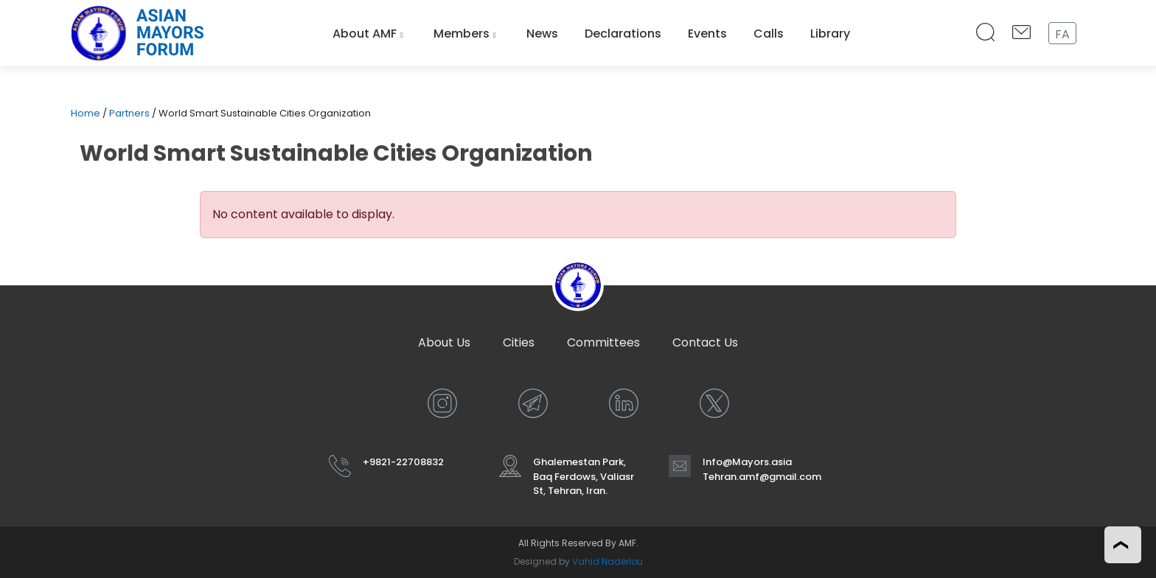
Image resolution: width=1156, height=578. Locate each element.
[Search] (985, 33)
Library (830, 33)
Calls (768, 33)
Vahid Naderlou (607, 561)
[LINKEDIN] (623, 403)
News (542, 33)
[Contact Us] (1021, 33)
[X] (714, 403)
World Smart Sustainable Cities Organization (336, 153)
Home (85, 113)
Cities (519, 342)
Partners (129, 113)
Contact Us (705, 342)
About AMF (364, 33)
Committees (603, 342)
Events (707, 33)
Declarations (623, 33)
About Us (444, 342)
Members (462, 33)
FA (1062, 34)
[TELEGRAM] (533, 403)
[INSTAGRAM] (442, 403)
